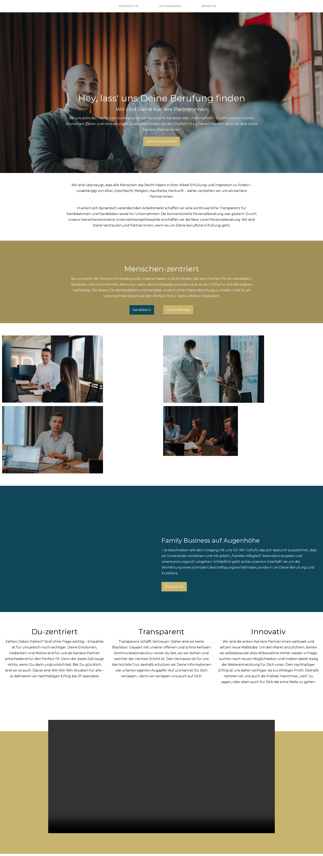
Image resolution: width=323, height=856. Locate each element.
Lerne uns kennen (161, 141)
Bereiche (209, 6)
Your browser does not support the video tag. (161, 641)
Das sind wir (174, 452)
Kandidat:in (128, 6)
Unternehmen (170, 6)
